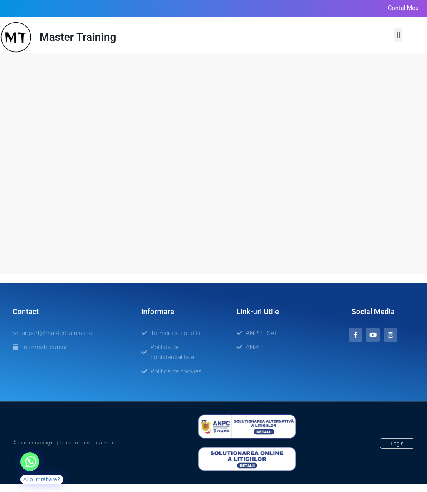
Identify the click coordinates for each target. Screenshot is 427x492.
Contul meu (403, 8)
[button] (398, 35)
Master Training (78, 37)
